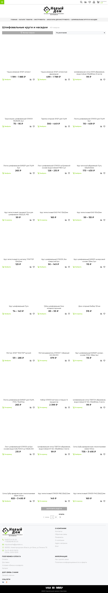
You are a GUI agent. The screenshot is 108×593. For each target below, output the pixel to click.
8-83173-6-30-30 (11, 540)
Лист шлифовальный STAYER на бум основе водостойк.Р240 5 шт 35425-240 (19, 448)
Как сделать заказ (62, 559)
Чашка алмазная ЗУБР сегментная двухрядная (54, 73)
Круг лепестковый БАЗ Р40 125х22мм (54, 212)
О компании (59, 540)
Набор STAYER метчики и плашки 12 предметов (54, 401)
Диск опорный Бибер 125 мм (89, 306)
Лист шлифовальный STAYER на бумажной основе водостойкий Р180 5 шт (54, 167)
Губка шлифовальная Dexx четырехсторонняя (54, 307)
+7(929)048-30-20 (11, 542)
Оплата (5, 559)
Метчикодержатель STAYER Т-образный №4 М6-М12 (54, 354)
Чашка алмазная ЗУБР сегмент (19, 72)
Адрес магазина (61, 543)
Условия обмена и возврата (12, 565)
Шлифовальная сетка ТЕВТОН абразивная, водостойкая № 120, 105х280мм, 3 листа (54, 448)
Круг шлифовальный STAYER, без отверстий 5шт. (54, 260)
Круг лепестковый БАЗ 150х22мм (89, 212)
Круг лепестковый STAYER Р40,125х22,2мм (89, 493)
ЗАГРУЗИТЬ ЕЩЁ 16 (54, 509)
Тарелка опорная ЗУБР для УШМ (54, 119)
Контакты (58, 531)
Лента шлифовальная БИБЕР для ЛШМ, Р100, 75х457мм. (18, 401)
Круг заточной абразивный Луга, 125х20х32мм (89, 167)
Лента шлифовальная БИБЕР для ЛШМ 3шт (18, 167)
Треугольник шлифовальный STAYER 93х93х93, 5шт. (19, 120)
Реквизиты (59, 537)
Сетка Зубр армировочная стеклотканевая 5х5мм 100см (18, 495)
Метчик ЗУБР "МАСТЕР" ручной (18, 353)
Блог (57, 546)
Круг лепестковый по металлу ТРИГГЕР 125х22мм (19, 260)
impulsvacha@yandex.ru (14, 544)
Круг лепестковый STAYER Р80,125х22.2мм (54, 493)
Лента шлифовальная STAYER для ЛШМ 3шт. (89, 120)
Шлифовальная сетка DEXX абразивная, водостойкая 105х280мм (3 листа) (89, 73)
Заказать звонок (8, 575)
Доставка (5, 562)
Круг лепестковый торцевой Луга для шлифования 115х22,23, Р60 (18, 213)
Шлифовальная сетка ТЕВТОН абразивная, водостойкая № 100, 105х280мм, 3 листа (89, 401)
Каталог (5, 568)
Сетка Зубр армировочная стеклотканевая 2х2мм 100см (89, 448)
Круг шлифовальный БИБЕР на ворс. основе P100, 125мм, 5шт (89, 354)
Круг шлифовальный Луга (18, 306)
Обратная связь (61, 534)
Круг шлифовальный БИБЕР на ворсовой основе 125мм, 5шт (89, 260)
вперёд (61, 515)
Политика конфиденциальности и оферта (71, 562)
